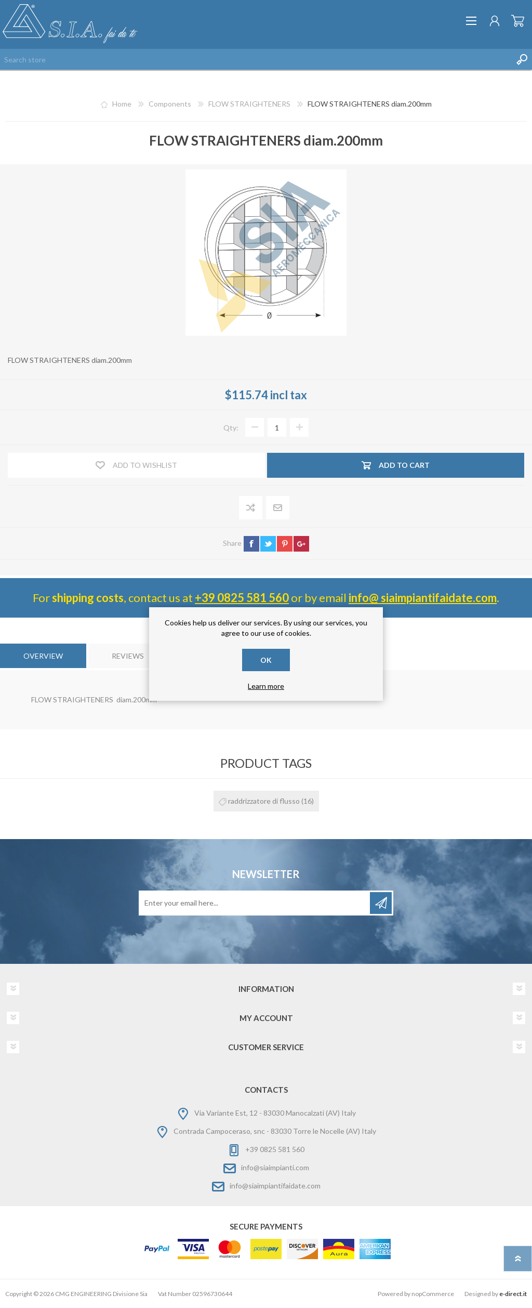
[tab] (43, 656)
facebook (251, 544)
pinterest (284, 544)
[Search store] (255, 59)
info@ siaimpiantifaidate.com (423, 598)
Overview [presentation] (43, 655)
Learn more (266, 686)
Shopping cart (517, 20)
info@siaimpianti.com (275, 1167)
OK (266, 660)
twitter (268, 544)
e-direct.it (513, 1294)
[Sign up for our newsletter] (255, 903)
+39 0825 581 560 (242, 598)
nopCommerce (432, 1294)
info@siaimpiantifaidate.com (275, 1185)
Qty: (230, 427)
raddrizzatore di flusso (264, 800)
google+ (301, 544)
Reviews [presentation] (128, 655)
